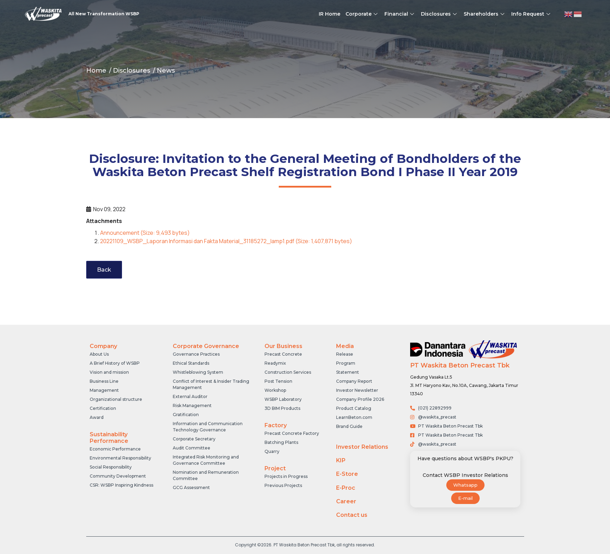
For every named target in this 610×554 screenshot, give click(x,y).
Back (104, 269)
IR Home (329, 14)
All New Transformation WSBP (103, 13)
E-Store (347, 474)
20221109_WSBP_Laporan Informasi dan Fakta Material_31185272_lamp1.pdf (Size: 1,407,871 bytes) (226, 241)
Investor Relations (362, 447)
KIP (340, 460)
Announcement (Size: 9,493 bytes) (145, 233)
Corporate (362, 14)
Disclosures (439, 14)
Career (346, 501)
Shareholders (485, 14)
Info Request (531, 14)
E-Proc (345, 488)
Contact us (351, 515)
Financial (400, 14)
